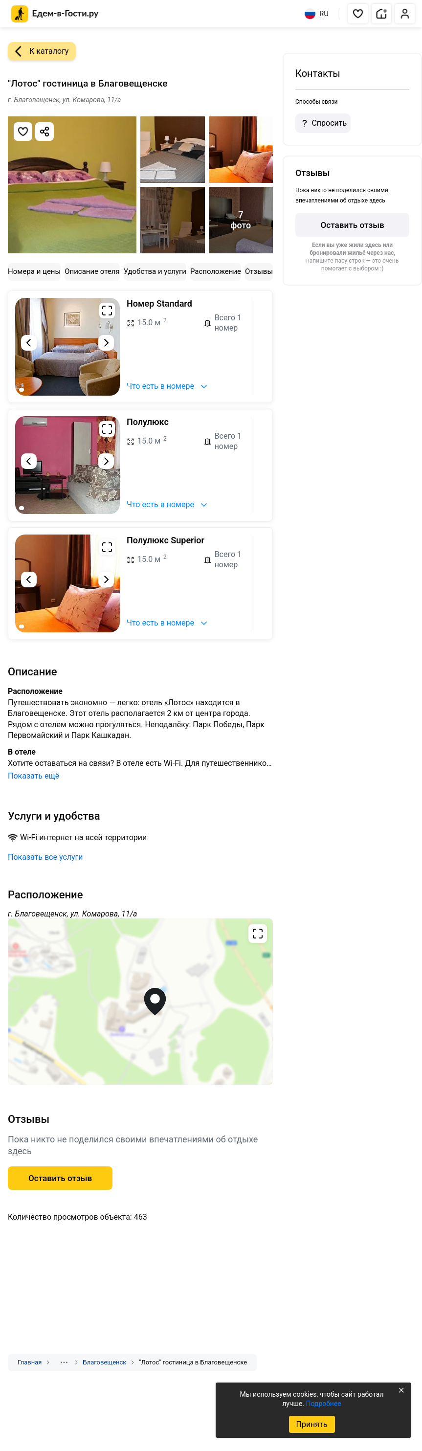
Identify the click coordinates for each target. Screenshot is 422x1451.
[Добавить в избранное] (23, 131)
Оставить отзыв (352, 225)
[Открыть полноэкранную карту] (140, 1001)
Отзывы (259, 271)
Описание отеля (92, 271)
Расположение (215, 271)
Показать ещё (33, 776)
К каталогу (38, 51)
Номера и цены (34, 271)
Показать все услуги (45, 857)
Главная (30, 1362)
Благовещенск (104, 1362)
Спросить (323, 123)
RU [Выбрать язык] (317, 13)
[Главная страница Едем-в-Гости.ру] (55, 13)
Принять (311, 1424)
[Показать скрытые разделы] (64, 1362)
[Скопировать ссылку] (44, 131)
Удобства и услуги (155, 271)
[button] (358, 13)
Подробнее (323, 1403)
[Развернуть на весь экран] (107, 310)
